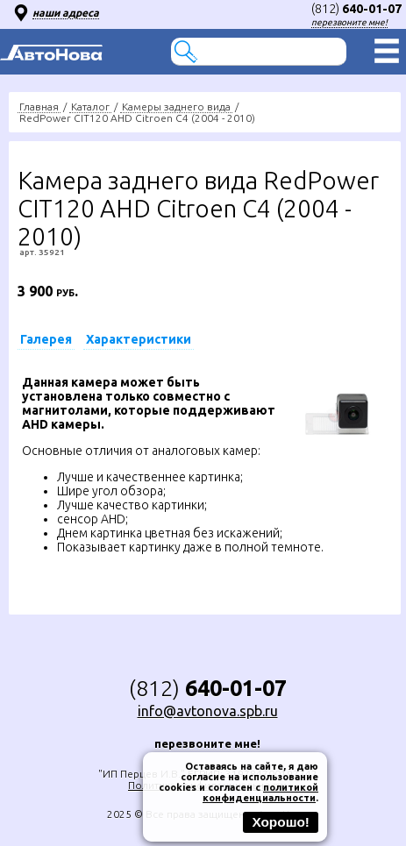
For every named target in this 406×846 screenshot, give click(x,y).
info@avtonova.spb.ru (208, 711)
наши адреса (65, 12)
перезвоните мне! (349, 22)
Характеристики (138, 339)
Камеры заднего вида (176, 106)
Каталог (90, 106)
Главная (39, 106)
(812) (356, 9)
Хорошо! (281, 821)
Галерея (46, 339)
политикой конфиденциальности (260, 792)
